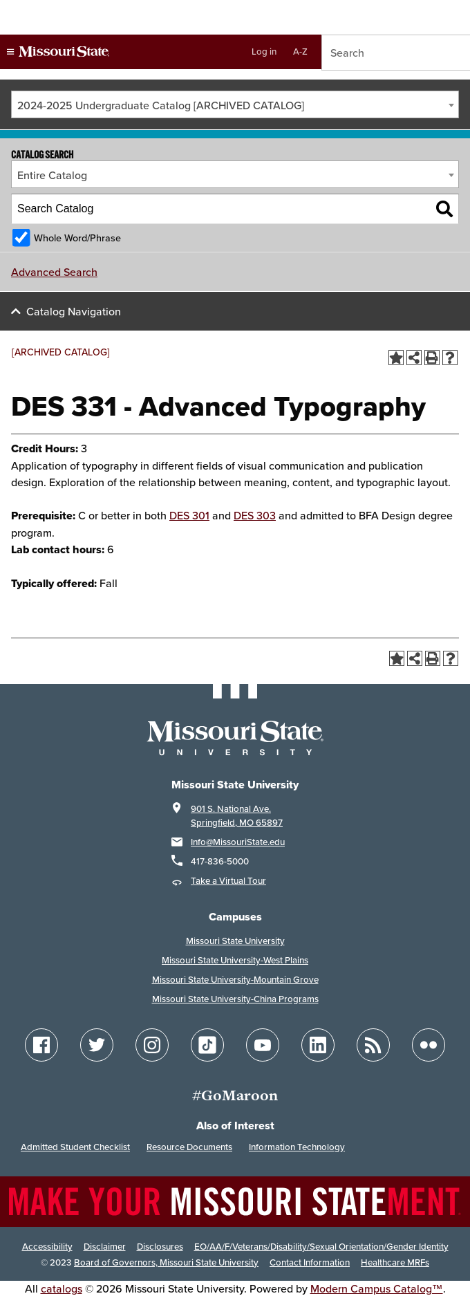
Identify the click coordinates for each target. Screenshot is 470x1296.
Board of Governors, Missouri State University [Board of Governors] (166, 1262)
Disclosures (160, 1246)
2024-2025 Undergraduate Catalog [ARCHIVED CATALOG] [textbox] (160, 105)
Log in (264, 51)
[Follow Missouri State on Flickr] (428, 1045)
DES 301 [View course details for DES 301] (189, 515)
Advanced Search (54, 271)
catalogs (61, 1288)
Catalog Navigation (73, 311)
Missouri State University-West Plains (235, 960)
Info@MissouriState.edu (238, 842)
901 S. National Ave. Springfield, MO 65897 (237, 815)
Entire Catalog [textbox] (52, 175)
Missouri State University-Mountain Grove (235, 979)
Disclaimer (105, 1246)
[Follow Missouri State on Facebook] (41, 1045)
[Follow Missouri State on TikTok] (207, 1045)
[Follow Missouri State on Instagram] (152, 1045)
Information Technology (297, 1147)
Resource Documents (189, 1147)
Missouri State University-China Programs (235, 999)
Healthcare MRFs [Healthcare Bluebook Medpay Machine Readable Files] (395, 1262)
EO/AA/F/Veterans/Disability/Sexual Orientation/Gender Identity (321, 1246)
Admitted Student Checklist (75, 1147)
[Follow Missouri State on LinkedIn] (318, 1045)
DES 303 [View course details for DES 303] (255, 515)
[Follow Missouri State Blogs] (373, 1045)
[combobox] (235, 104)
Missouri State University (235, 940)
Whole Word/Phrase (77, 237)
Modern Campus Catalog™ (376, 1288)
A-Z (300, 51)
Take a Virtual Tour (228, 880)
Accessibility (47, 1246)
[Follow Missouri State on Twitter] (96, 1045)
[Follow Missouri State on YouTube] (262, 1045)
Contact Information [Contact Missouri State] (310, 1262)
